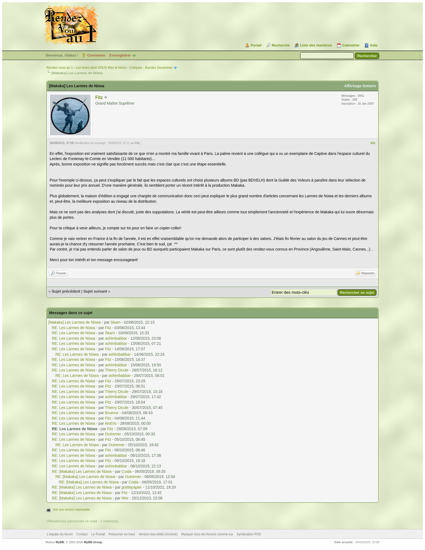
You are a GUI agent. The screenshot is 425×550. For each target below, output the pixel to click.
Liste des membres (316, 45)
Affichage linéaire (360, 86)
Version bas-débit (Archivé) (157, 534)
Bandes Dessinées (158, 68)
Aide (374, 45)
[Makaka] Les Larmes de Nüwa (74, 322)
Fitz (99, 97)
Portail (255, 45)
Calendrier (351, 45)
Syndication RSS (249, 534)
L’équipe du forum (60, 534)
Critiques (135, 68)
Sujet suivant (95, 291)
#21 (372, 143)
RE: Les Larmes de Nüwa (73, 328)
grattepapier (132, 487)
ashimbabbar (116, 338)
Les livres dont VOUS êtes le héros (101, 68)
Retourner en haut (122, 534)
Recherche (281, 45)
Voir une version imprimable (71, 509)
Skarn (116, 322)
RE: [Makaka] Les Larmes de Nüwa (82, 471)
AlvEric (111, 423)
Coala (127, 471)
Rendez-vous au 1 (59, 68)
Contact (82, 534)
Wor (125, 498)
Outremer (113, 434)
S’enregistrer (120, 55)
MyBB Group (93, 542)
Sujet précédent (66, 291)
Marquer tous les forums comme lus (207, 534)
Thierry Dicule (116, 370)
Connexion (96, 55)
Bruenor (112, 413)
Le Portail (98, 534)
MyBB (60, 542)
